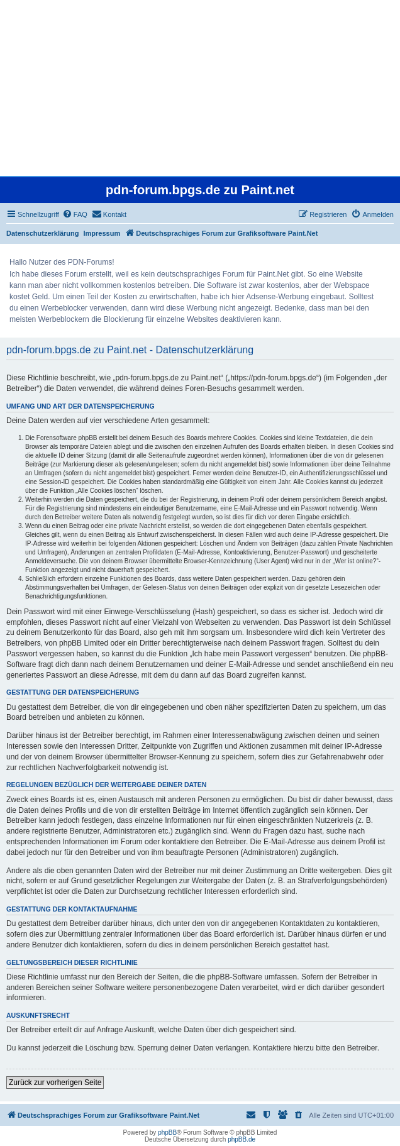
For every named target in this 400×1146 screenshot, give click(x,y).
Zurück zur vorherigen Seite (55, 1082)
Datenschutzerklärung (42, 233)
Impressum (102, 233)
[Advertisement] (200, 88)
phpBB (167, 1132)
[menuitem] (74, 214)
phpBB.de (241, 1139)
